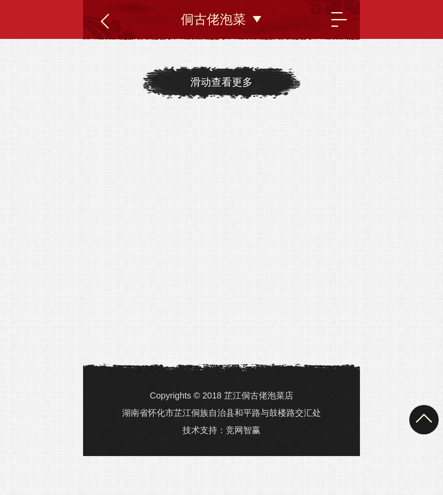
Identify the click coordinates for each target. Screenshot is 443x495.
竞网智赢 (243, 430)
